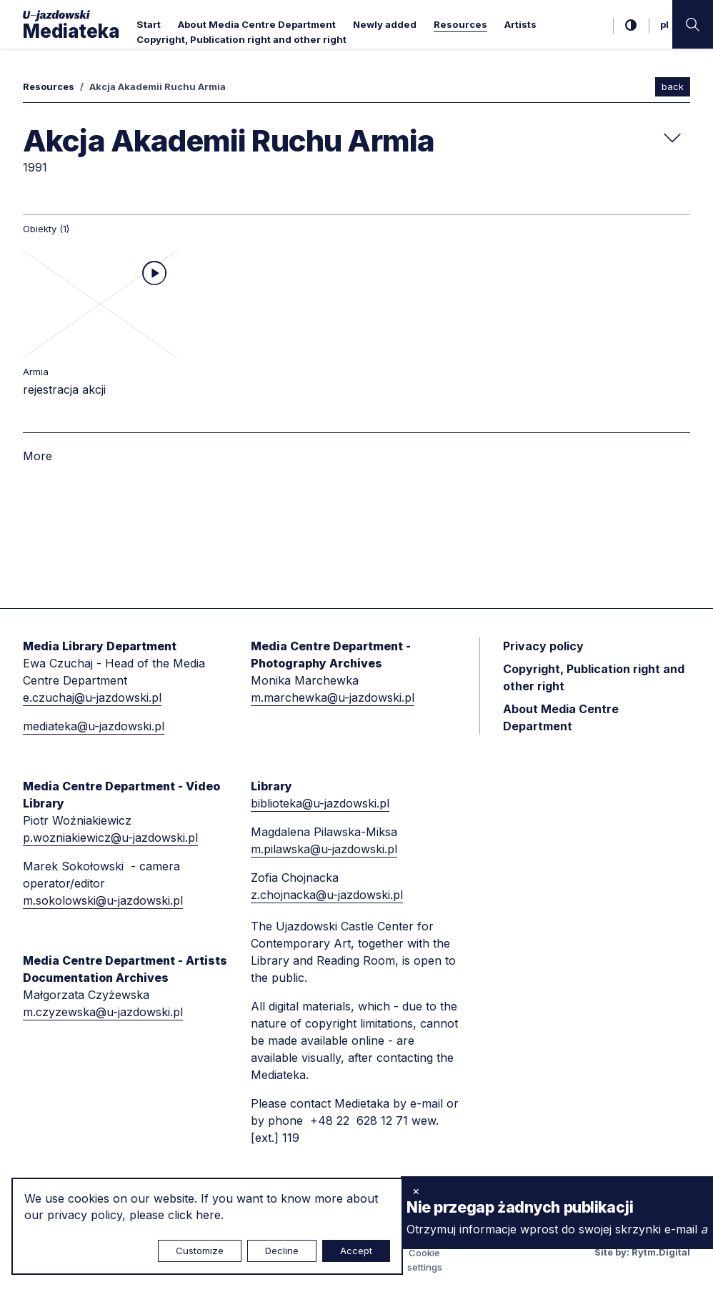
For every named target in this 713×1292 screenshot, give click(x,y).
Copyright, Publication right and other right (241, 39)
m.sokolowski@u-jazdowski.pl (103, 900)
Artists (520, 24)
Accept (356, 1250)
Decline (282, 1250)
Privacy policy (543, 646)
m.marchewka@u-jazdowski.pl (332, 697)
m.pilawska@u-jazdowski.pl (324, 849)
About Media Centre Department (257, 24)
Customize (200, 1250)
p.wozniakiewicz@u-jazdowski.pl (110, 837)
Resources (460, 24)
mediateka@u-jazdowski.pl (93, 726)
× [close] (416, 1190)
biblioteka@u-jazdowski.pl (320, 803)
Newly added (385, 24)
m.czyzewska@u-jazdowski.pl (103, 1012)
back (673, 86)
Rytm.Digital (661, 1252)
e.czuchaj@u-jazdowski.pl (92, 697)
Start (148, 24)
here (208, 1215)
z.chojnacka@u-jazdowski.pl (327, 895)
